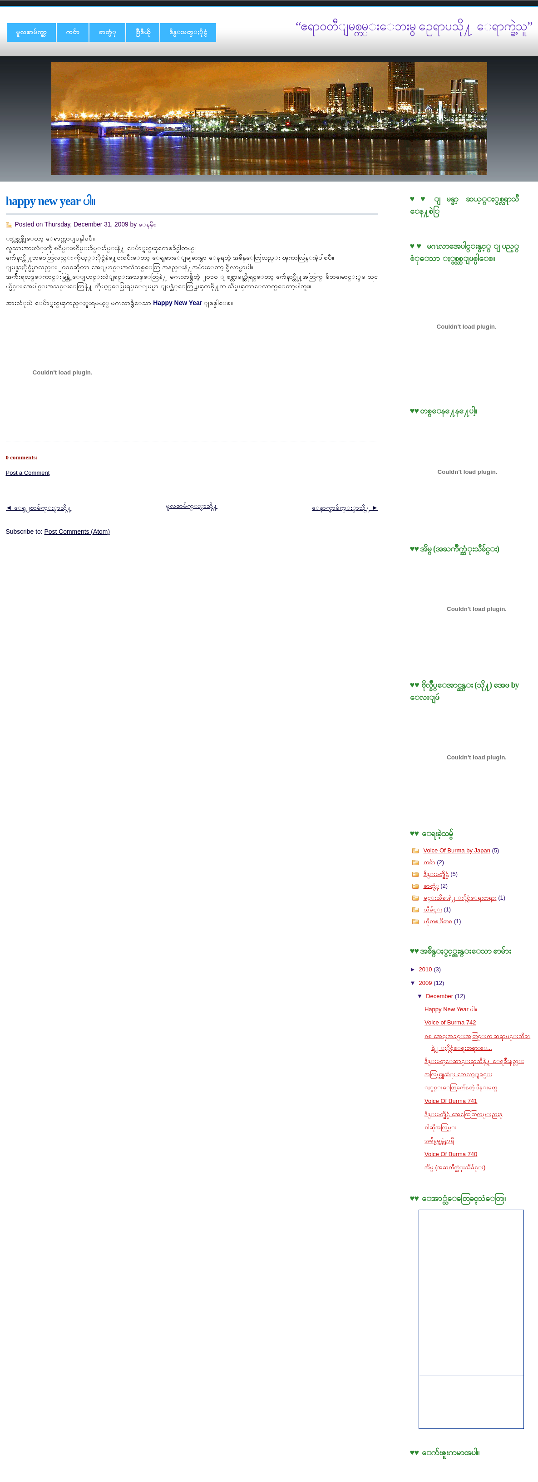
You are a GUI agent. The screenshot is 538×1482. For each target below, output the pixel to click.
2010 (426, 969)
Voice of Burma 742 (450, 1022)
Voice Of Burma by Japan (457, 850)
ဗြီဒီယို (142, 31)
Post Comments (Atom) (77, 531)
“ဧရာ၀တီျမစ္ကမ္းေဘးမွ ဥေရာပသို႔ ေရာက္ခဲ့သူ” (414, 26)
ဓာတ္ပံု (107, 31)
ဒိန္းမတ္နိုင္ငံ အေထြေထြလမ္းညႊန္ (463, 1114)
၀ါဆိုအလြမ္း (440, 1127)
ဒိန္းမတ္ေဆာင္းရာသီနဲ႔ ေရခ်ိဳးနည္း (474, 1061)
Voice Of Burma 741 (450, 1101)
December (440, 996)
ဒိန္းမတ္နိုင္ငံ (436, 874)
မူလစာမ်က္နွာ (31, 31)
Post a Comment (28, 472)
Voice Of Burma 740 (450, 1154)
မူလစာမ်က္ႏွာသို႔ (191, 505)
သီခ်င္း (433, 909)
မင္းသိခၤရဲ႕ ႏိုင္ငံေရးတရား (460, 897)
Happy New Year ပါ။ (50, 201)
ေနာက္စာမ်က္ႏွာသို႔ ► (345, 507)
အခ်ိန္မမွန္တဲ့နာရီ (439, 1140)
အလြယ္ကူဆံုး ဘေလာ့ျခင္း (458, 1074)
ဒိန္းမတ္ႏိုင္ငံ (188, 31)
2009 (426, 983)
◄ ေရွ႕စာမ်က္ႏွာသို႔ (39, 507)
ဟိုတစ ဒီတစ (438, 921)
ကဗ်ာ (72, 31)
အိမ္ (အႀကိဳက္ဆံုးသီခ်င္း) (454, 1167)
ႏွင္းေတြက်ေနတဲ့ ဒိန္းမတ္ (460, 1087)
